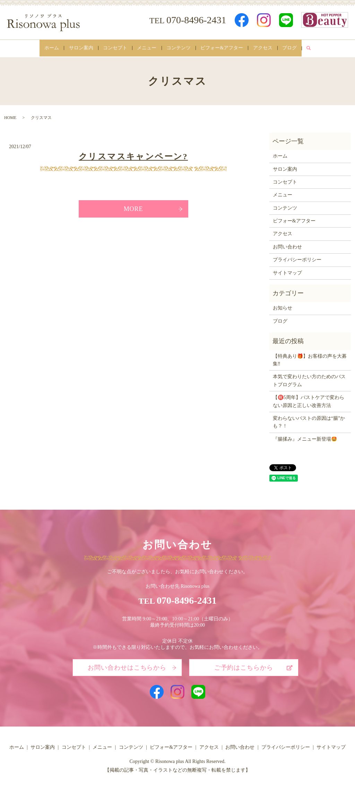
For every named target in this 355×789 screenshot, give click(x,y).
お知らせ (282, 305)
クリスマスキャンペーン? (133, 154)
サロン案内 (72, 47)
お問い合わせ (287, 244)
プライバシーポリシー (297, 257)
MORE (133, 206)
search (323, 47)
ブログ (302, 47)
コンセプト (109, 47)
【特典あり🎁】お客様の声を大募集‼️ (310, 357)
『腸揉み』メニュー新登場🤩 (305, 436)
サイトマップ (287, 270)
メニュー (145, 47)
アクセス (272, 47)
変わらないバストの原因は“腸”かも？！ (309, 419)
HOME (10, 115)
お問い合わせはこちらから (127, 664)
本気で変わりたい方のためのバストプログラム (309, 378)
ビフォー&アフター (227, 47)
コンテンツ (180, 47)
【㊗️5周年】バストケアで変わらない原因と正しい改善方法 (308, 398)
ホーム (39, 47)
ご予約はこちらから (243, 664)
